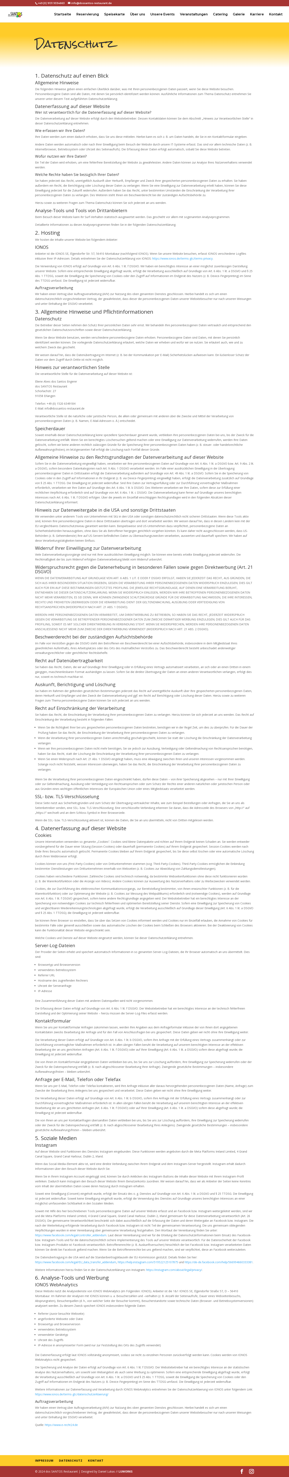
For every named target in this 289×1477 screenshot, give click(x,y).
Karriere (257, 14)
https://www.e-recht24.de (61, 1425)
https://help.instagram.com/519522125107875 (148, 1262)
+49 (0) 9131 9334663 (51, 3)
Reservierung (87, 14)
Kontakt (276, 14)
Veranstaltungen (194, 14)
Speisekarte (114, 14)
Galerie (239, 14)
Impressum (44, 1460)
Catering (220, 14)
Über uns (137, 14)
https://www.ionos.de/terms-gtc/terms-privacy (182, 258)
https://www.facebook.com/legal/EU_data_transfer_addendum (75, 1262)
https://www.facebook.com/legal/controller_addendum (70, 1235)
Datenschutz (70, 1460)
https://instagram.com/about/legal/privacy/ (174, 1270)
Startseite (62, 14)
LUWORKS (126, 1471)
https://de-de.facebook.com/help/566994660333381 (219, 1262)
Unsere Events (162, 14)
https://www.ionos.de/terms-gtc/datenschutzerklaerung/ (71, 1394)
